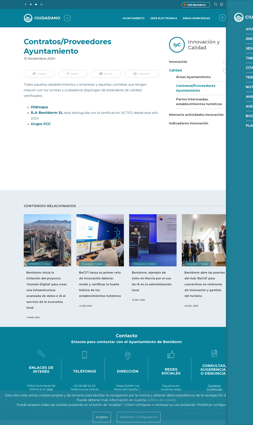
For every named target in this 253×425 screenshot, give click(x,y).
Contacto (214, 385)
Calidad (175, 70)
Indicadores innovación (188, 123)
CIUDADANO (48, 18)
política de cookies (161, 400)
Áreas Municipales (196, 18)
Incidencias (214, 389)
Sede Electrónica (163, 18)
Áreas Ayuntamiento (193, 77)
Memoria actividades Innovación (196, 115)
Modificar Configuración (139, 417)
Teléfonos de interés (84, 389)
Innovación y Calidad (204, 45)
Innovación (178, 62)
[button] (39, 74)
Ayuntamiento (133, 18)
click (50, 389)
